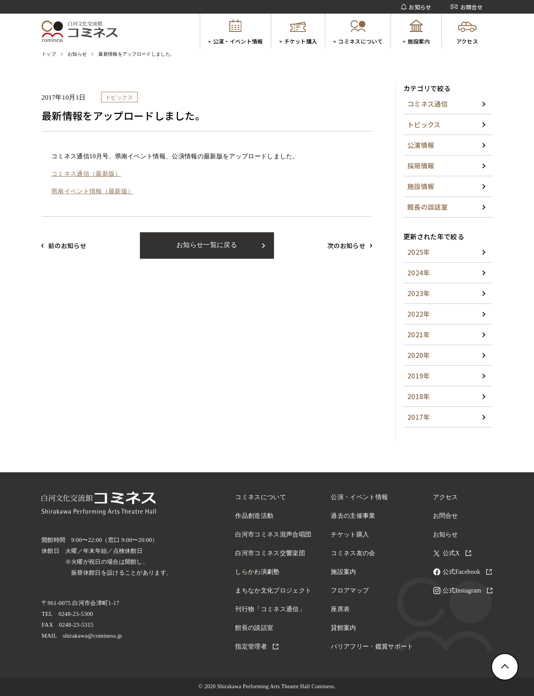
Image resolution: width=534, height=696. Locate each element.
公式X (457, 553)
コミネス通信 (427, 104)
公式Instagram (468, 590)
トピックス (424, 124)
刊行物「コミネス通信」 (270, 609)
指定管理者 (256, 646)
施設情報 (420, 186)
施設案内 (343, 571)
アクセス (445, 497)
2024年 (418, 272)
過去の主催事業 (353, 515)
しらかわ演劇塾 (257, 571)
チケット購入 (350, 534)
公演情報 (420, 145)
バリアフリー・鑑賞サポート (372, 646)
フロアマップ (350, 590)
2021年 (418, 334)
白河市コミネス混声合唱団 (273, 534)
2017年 (418, 417)
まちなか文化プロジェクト (273, 590)
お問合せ (445, 515)
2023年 (418, 293)
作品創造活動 (254, 515)
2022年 (418, 314)
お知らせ (445, 534)
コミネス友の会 (353, 553)
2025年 (418, 252)
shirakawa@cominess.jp (92, 636)
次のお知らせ (346, 245)
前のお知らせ (67, 245)
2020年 (418, 355)
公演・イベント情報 (359, 497)
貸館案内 (343, 627)
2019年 (418, 375)
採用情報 (420, 165)
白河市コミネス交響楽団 (270, 553)
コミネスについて (260, 497)
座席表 (340, 609)
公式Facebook (467, 571)
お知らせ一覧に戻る (206, 245)
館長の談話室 (427, 207)
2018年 (418, 396)
